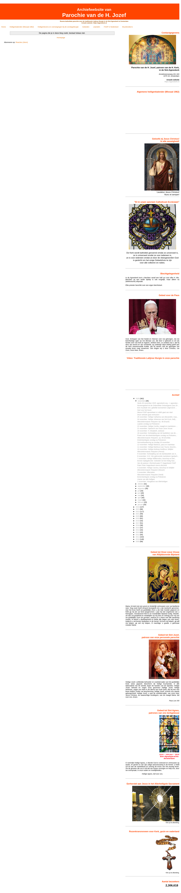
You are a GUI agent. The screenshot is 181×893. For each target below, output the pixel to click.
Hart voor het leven (144, 410)
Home (3, 27)
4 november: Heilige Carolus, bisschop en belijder (155, 468)
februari (141, 502)
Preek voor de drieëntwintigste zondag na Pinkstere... (157, 435)
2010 (138, 539)
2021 (138, 514)
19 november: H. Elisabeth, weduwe (150, 431)
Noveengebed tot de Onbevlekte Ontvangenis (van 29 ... (158, 405)
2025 (138, 398)
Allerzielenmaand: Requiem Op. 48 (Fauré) (153, 422)
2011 (138, 537)
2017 (138, 523)
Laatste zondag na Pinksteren (148, 424)
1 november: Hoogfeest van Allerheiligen (152, 481)
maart (140, 500)
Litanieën (96, 27)
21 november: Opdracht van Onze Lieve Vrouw (154, 428)
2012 (138, 535)
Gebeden (85, 27)
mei (139, 495)
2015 (138, 528)
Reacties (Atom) (22, 42)
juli (139, 491)
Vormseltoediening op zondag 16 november (153, 442)
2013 (138, 532)
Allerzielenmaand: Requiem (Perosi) (150, 452)
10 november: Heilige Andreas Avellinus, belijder (155, 449)
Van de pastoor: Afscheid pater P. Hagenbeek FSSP (156, 463)
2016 (138, 525)
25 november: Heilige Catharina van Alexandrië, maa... (157, 417)
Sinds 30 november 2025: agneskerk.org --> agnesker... (158, 403)
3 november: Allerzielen (146, 472)
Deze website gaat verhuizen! (148, 415)
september (142, 486)
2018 (138, 521)
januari (140, 505)
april (139, 498)
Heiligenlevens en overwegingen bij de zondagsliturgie (58, 27)
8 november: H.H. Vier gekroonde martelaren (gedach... (158, 456)
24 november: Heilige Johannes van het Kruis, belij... (157, 419)
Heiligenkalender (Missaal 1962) (22, 27)
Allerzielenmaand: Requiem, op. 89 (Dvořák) (153, 438)
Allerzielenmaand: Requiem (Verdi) (150, 475)
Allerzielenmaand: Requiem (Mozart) (151, 470)
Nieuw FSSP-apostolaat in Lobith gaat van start (155, 412)
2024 (138, 507)
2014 (138, 530)
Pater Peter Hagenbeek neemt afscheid (152, 465)
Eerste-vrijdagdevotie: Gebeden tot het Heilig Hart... (156, 461)
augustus (141, 488)
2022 (138, 511)
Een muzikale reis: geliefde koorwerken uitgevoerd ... (157, 408)
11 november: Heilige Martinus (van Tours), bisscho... (157, 447)
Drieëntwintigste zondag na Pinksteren (151, 440)
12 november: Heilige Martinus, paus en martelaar (156, 445)
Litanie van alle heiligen (146, 479)
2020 (138, 516)
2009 (138, 541)
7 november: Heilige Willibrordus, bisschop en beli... (156, 458)
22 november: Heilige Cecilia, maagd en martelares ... (157, 426)
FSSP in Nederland (111, 27)
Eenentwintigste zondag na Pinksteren (151, 477)
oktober (141, 484)
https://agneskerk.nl (172, 82)
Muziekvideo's (127, 27)
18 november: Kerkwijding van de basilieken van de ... (157, 433)
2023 (138, 509)
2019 (138, 518)
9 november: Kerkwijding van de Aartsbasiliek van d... (157, 454)
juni (139, 493)
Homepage (61, 38)
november (142, 401)
